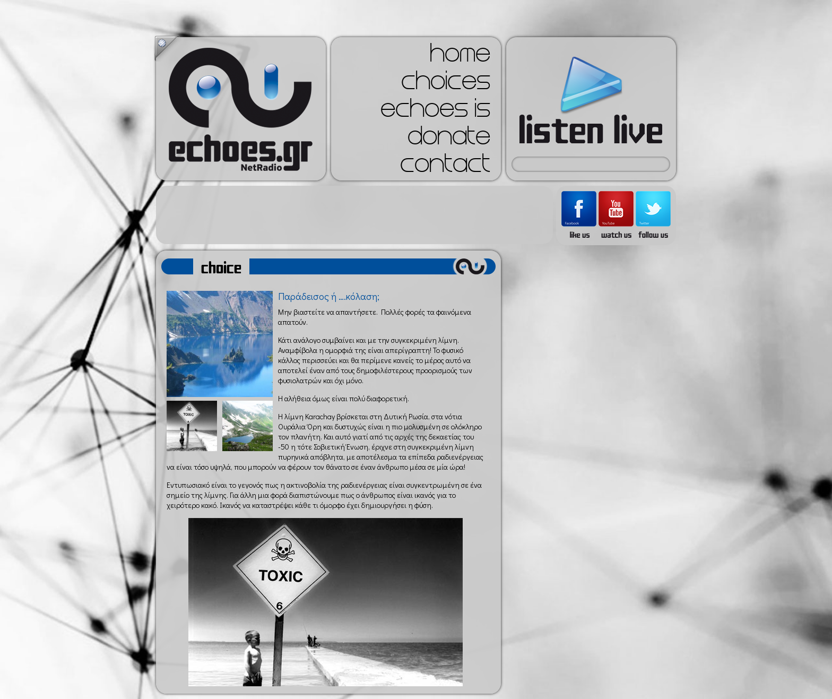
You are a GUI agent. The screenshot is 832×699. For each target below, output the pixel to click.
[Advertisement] (354, 215)
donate (449, 139)
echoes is (435, 111)
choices (445, 84)
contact (445, 166)
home (460, 56)
